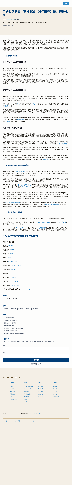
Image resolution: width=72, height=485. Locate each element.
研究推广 (26, 461)
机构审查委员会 (20, 213)
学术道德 (40, 453)
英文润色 (12, 448)
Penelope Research (22, 269)
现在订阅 (36, 401)
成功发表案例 (56, 458)
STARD (13, 307)
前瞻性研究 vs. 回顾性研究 (10, 364)
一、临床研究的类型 (9, 359)
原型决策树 (62, 263)
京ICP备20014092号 (9, 483)
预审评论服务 (27, 451)
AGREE (13, 326)
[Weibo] (12, 439)
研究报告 (35, 350)
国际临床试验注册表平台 (12, 244)
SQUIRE (13, 311)
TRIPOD (18, 307)
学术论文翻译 (13, 456)
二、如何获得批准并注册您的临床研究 (13, 369)
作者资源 (40, 448)
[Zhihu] (8, 439)
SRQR (10, 303)
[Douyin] (20, 439)
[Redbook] (16, 439)
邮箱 (4, 394)
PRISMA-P (16, 322)
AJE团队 (55, 453)
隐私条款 (32, 476)
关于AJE (55, 451)
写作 (19, 19)
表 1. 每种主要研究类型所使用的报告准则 (14, 375)
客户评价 (55, 456)
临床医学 (6, 350)
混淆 (6, 147)
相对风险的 (20, 161)
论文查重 (26, 464)
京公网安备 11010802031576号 (24, 483)
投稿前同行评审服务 (29, 448)
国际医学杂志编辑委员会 (24, 226)
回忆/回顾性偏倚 (63, 185)
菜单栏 (66, 3)
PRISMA (12, 295)
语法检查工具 (13, 461)
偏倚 (18, 145)
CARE (9, 299)
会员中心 (40, 458)
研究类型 (20, 350)
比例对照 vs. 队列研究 (9, 367)
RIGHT (18, 326)
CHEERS (10, 315)
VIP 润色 (12, 451)
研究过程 (10, 19)
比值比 (9, 163)
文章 (4, 19)
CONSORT (11, 287)
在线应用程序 (42, 269)
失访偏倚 (46, 201)
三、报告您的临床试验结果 (10, 372)
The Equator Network (44, 263)
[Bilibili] (4, 439)
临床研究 (13, 350)
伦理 (15, 19)
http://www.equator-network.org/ (31, 330)
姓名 (4, 386)
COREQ (14, 303)
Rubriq (11, 458)
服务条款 (38, 476)
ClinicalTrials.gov (27, 228)
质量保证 (40, 456)
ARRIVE (14, 319)
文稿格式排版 (27, 456)
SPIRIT (10, 322)
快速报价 (40, 451)
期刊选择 (26, 453)
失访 (34, 145)
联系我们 (55, 448)
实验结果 (28, 350)
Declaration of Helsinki (52, 246)
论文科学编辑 (13, 453)
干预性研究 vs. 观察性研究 (10, 361)
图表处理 (26, 458)
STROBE (12, 291)
